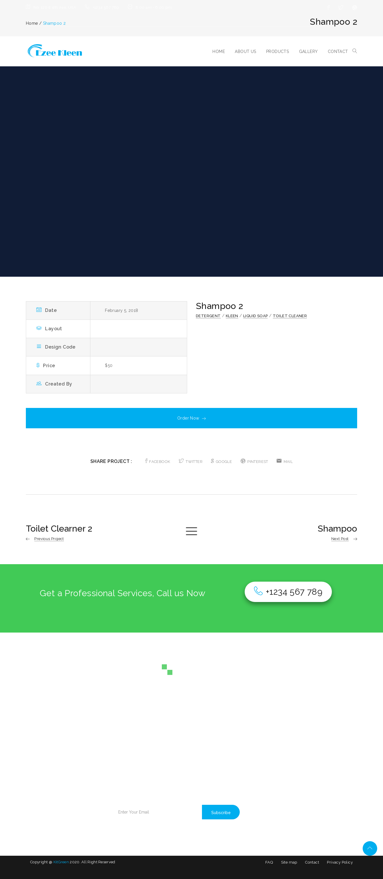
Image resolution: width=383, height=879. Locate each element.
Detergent (208, 316)
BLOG (78, 748)
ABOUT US (245, 51)
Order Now (191, 418)
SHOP (77, 758)
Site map (289, 862)
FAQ (269, 862)
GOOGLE (221, 461)
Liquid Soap (255, 316)
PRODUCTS (277, 51)
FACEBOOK (157, 461)
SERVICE (38, 758)
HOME (218, 51)
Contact (312, 862)
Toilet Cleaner (290, 316)
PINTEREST (254, 461)
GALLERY (308, 51)
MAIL (285, 461)
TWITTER (191, 461)
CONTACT (338, 51)
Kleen (232, 316)
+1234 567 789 (288, 592)
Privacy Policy (340, 862)
